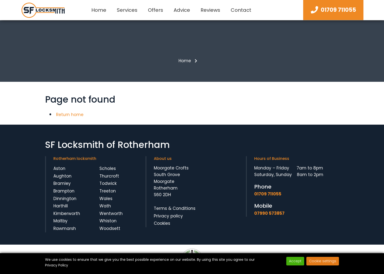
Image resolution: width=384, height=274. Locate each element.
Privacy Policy (56, 265)
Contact (241, 10)
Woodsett (109, 228)
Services (127, 10)
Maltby (60, 221)
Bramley (62, 183)
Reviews (210, 10)
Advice (182, 10)
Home (98, 10)
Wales (105, 199)
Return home (70, 115)
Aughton (62, 176)
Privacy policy (168, 216)
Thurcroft (109, 176)
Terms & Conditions (174, 208)
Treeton (107, 191)
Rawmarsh (64, 228)
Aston (59, 168)
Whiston (108, 221)
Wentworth (111, 213)
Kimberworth (66, 213)
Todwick (108, 183)
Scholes (107, 168)
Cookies (162, 223)
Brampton (63, 191)
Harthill (60, 206)
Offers (155, 10)
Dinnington (64, 199)
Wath (105, 206)
